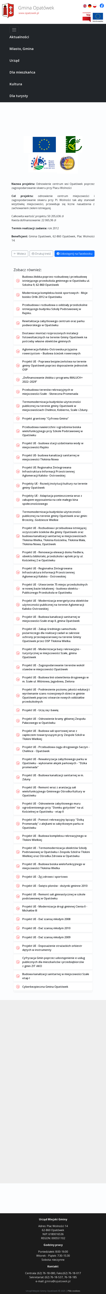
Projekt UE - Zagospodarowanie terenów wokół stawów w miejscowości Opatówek (53, 667)
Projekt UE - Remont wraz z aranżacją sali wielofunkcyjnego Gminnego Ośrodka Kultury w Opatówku (53, 791)
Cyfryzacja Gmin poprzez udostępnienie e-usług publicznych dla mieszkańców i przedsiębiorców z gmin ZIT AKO (53, 962)
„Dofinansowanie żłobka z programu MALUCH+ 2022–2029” (52, 380)
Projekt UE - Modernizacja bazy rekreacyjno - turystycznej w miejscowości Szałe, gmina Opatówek (51, 653)
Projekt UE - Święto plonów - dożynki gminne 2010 (54, 886)
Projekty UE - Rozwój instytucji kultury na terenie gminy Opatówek (54, 485)
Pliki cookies (74, 1290)
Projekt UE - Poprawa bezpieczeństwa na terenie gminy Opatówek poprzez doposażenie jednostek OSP (55, 365)
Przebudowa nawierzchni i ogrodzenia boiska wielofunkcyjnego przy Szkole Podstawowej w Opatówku (52, 431)
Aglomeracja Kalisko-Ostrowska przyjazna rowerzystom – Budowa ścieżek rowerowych (51, 351)
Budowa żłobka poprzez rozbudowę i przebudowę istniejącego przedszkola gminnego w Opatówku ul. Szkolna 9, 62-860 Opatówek (56, 281)
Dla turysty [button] (18, 96)
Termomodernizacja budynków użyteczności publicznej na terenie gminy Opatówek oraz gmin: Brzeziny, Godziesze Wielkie (54, 516)
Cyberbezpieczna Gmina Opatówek (45, 987)
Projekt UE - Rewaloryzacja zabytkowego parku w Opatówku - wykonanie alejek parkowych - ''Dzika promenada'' (54, 763)
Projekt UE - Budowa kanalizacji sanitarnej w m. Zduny (53, 777)
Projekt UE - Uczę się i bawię (40, 710)
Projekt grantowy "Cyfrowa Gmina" (45, 418)
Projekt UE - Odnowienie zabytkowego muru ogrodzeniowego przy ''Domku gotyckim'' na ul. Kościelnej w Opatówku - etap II (53, 807)
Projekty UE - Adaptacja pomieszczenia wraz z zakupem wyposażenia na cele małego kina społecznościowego (52, 500)
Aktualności (19, 37)
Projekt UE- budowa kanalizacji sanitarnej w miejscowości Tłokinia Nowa (50, 457)
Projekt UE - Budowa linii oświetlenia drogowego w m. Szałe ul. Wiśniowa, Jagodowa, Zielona (55, 679)
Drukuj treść (41, 254)
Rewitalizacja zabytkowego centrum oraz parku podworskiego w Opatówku (53, 323)
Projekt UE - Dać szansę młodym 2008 (46, 919)
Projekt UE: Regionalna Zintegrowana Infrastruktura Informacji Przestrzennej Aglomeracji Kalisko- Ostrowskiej (48, 471)
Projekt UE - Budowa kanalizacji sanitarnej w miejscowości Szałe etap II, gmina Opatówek (51, 619)
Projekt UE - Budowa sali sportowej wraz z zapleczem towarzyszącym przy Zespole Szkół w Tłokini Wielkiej (53, 735)
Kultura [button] (15, 84)
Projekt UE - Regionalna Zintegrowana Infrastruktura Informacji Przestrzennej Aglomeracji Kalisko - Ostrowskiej (48, 572)
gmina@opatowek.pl (57, 1281)
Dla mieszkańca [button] (22, 72)
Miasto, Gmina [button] (21, 48)
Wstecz (20, 254)
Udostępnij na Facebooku (74, 254)
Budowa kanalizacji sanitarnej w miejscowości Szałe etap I (55, 976)
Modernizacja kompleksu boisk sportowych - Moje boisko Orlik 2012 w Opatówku (55, 295)
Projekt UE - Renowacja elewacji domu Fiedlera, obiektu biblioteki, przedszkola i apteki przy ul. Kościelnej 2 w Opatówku (53, 556)
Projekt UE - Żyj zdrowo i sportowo (45, 877)
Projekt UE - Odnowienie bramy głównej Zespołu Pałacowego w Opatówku (54, 721)
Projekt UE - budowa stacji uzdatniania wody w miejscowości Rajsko (52, 445)
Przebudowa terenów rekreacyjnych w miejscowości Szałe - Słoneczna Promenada (50, 392)
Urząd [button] (14, 60)
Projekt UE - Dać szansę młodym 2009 (46, 937)
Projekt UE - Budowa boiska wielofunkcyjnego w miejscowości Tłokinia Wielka (53, 866)
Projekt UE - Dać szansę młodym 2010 (46, 928)
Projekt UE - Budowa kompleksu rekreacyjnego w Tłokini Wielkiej (54, 838)
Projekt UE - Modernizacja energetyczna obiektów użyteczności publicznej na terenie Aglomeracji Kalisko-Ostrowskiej (55, 605)
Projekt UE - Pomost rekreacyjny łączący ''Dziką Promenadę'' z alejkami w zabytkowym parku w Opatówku (53, 824)
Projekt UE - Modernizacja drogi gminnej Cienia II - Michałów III (54, 908)
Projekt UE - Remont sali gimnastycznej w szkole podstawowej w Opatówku (53, 896)
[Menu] (14, 29)
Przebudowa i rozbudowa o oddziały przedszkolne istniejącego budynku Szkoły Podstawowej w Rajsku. (54, 309)
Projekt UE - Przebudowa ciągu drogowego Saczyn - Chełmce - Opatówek (56, 749)
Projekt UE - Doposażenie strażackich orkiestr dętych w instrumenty (52, 948)
